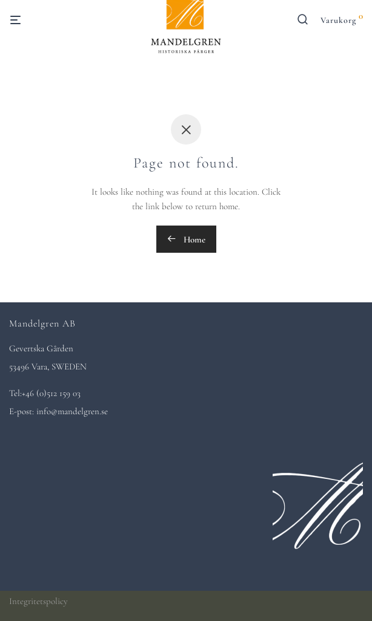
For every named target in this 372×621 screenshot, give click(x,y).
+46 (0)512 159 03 (51, 393)
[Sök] (307, 22)
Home (186, 239)
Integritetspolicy (38, 601)
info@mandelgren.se (72, 411)
